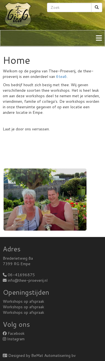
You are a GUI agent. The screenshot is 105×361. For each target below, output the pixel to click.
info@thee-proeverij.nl (28, 280)
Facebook (14, 333)
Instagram (14, 339)
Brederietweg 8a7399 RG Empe (18, 261)
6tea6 (61, 76)
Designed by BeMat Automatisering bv (39, 355)
